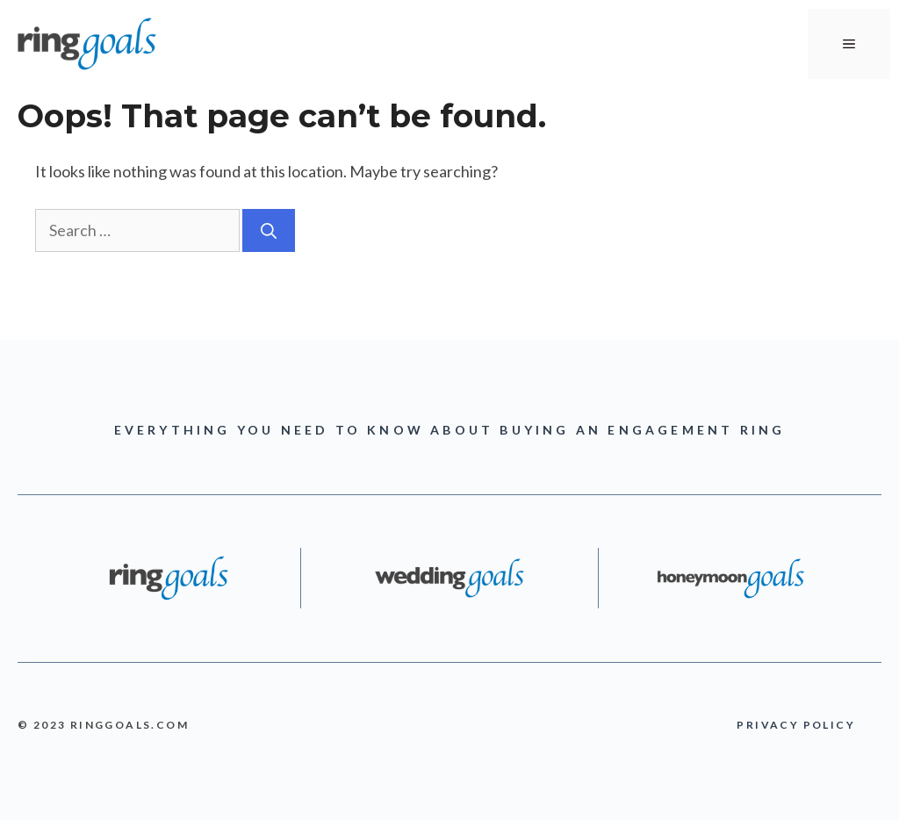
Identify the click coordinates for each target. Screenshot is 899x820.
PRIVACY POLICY (796, 724)
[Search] (268, 230)
